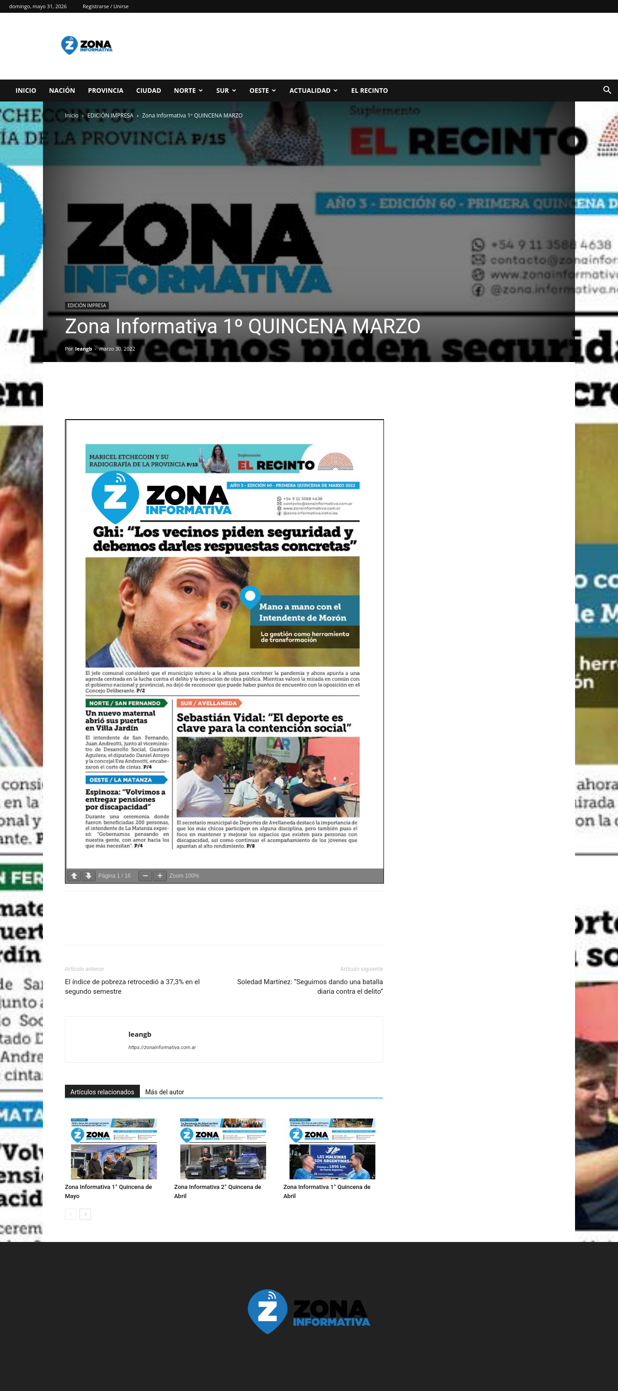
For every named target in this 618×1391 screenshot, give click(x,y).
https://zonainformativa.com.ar (162, 1047)
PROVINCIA (105, 90)
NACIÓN (62, 90)
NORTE (188, 90)
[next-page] (85, 1214)
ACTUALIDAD (313, 90)
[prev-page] (70, 1214)
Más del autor (164, 1092)
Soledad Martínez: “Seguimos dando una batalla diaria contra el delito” (310, 987)
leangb (83, 348)
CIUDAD (148, 90)
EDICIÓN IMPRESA (110, 115)
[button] (607, 91)
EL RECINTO (369, 90)
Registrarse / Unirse (106, 6)
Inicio (72, 115)
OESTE (263, 90)
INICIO (26, 90)
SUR (226, 90)
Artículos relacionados (102, 1092)
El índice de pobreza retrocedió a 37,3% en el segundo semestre (132, 987)
